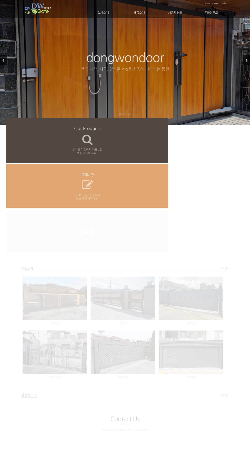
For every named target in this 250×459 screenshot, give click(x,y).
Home (207, 3)
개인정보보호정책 (125, 424)
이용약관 (110, 424)
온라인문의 (211, 12)
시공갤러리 (175, 12)
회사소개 (103, 12)
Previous (3, 60)
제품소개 (139, 12)
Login (216, 3)
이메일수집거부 (143, 424)
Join (224, 3)
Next (246, 60)
